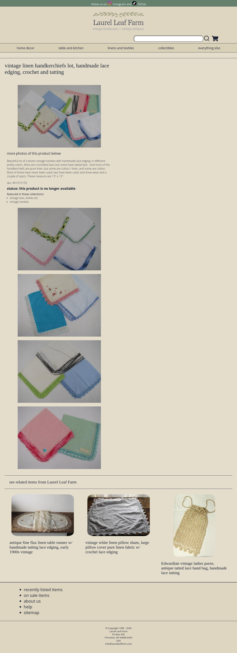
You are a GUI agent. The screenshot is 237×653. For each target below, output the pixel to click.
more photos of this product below (34, 153)
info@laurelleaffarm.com (118, 643)
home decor (25, 48)
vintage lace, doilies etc (24, 198)
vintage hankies (19, 202)
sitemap (31, 612)
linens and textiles (121, 48)
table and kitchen (71, 48)
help (28, 607)
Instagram (119, 4)
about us (32, 601)
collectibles (166, 48)
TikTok (141, 4)
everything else (209, 48)
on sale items (36, 595)
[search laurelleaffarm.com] (207, 39)
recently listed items (43, 589)
